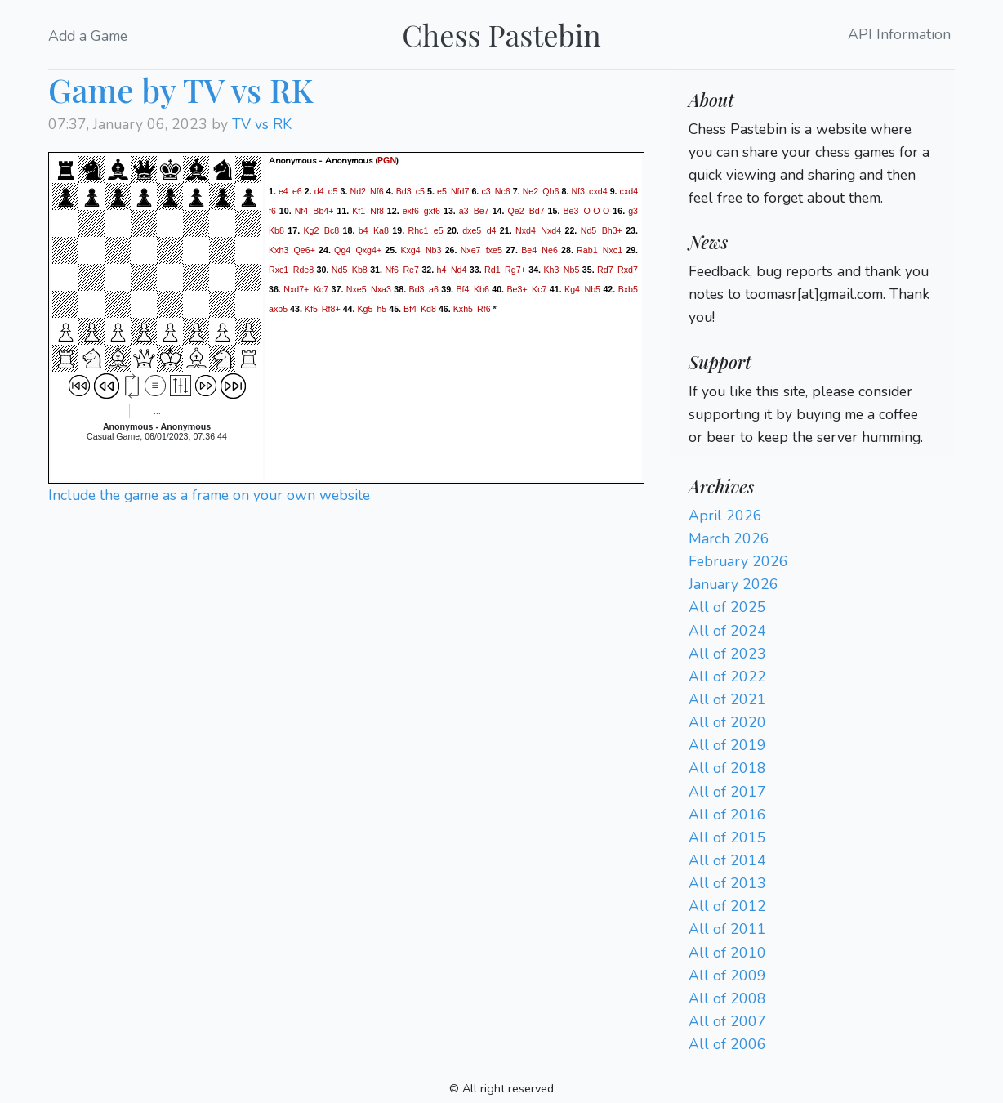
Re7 (411, 269)
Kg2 (311, 229)
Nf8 (377, 210)
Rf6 (484, 308)
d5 (333, 190)
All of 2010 (727, 952)
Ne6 (550, 249)
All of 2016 (727, 814)
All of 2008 (727, 998)
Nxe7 (471, 249)
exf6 (411, 210)
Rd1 (492, 269)
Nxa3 (381, 288)
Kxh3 (278, 249)
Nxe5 (356, 288)
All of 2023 (727, 653)
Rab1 (587, 249)
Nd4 (459, 269)
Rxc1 (278, 269)
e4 (283, 190)
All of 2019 (727, 745)
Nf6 (377, 190)
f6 (272, 210)
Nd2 (358, 190)
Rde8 (303, 269)
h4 (442, 269)
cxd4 (598, 190)
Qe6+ (304, 249)
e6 (297, 190)
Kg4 (572, 288)
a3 (464, 210)
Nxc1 (612, 249)
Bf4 (462, 288)
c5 (420, 190)
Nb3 (434, 249)
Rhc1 (418, 229)
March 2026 (729, 538)
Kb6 (481, 288)
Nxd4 (525, 229)
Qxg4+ (368, 249)
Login (706, 220)
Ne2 (531, 190)
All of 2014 (727, 860)
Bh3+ (612, 229)
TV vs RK (262, 124)
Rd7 (605, 269)
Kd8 (428, 308)
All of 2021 (727, 699)
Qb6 (550, 190)
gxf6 (432, 210)
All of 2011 (727, 929)
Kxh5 (463, 308)
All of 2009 (727, 975)
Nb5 (572, 269)
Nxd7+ (296, 288)
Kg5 (364, 308)
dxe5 (471, 229)
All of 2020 (727, 722)
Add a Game (87, 36)
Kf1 (358, 210)
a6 (434, 288)
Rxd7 (627, 269)
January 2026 (733, 584)
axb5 (278, 308)
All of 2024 (727, 631)
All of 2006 (727, 1044)
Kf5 (311, 308)
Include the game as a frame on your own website (209, 495)
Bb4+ (323, 210)
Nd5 (589, 229)
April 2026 (725, 515)
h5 (381, 308)
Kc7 (321, 288)
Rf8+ (331, 308)
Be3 (570, 210)
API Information (899, 35)
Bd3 (404, 190)
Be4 (529, 249)
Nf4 (302, 210)
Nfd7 (460, 190)
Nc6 (502, 190)
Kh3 (551, 269)
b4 (363, 229)
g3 (633, 210)
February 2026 (738, 561)
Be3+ (516, 288)
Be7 (481, 210)
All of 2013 (727, 883)
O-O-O (596, 210)
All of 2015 (727, 837)
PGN (386, 160)
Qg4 (342, 249)
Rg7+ (515, 269)
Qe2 (515, 210)
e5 (442, 190)
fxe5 (494, 249)
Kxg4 (410, 249)
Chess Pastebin (501, 34)
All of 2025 (727, 607)
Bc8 (331, 229)
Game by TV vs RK (180, 89)
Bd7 (537, 210)
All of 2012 (727, 906)
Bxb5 (628, 288)
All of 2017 (727, 792)
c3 (485, 190)
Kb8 (276, 229)
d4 (319, 190)
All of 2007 (727, 1021)
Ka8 (381, 229)
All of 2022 (727, 676)
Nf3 (578, 190)
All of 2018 (727, 768)
